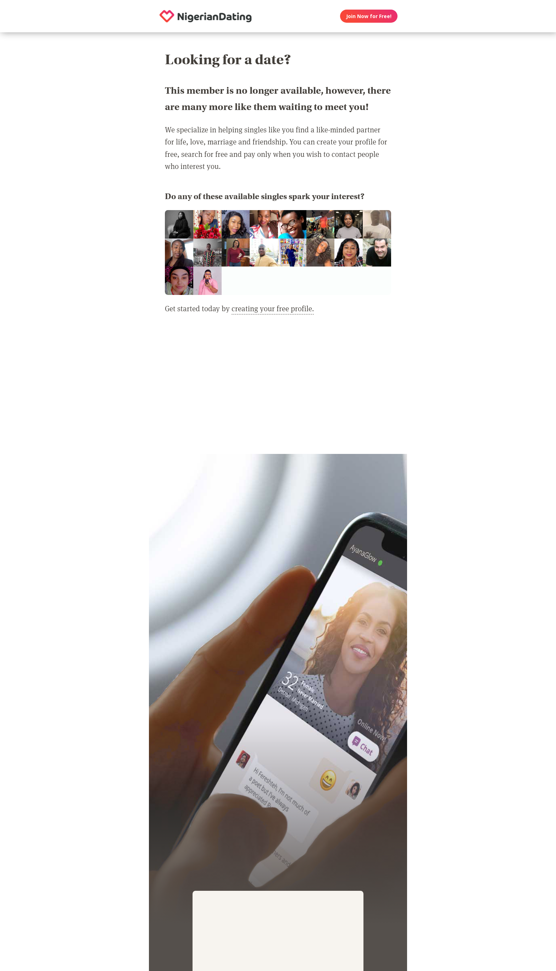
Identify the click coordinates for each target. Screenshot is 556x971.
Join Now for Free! (368, 16)
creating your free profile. (273, 308)
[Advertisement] (278, 388)
